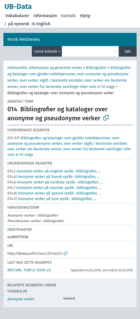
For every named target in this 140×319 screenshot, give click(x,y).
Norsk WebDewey (23, 39)
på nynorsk (18, 23)
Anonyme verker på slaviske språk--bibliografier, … (54, 188)
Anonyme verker (20, 299)
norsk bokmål (45, 51)
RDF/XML (14, 270)
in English (41, 23)
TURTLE (29, 270)
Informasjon (45, 15)
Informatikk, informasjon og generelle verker (44, 68)
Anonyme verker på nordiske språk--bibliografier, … (55, 182)
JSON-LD (44, 270)
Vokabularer (17, 15)
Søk (127, 51)
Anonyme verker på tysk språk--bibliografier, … (51, 199)
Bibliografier (96, 68)
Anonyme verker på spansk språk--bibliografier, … (54, 193)
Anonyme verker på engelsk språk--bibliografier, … (54, 171)
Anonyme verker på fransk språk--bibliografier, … (53, 177)
